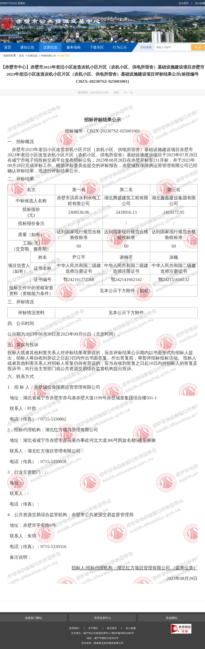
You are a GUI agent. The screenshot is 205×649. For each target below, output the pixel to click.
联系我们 (74, 628)
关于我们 (93, 628)
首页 (7, 47)
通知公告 (27, 47)
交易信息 (50, 47)
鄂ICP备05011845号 (122, 633)
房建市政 (65, 55)
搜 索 (198, 47)
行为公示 (120, 47)
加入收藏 (200, 3)
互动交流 (12, 57)
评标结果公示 (48, 55)
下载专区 (97, 47)
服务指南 (73, 47)
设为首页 (184, 3)
